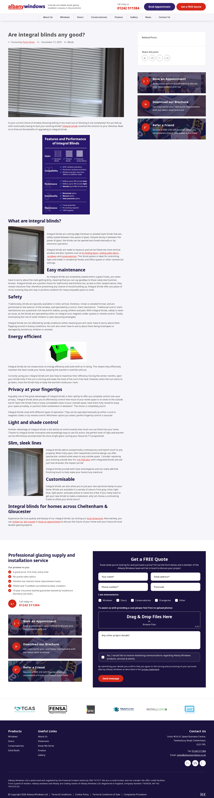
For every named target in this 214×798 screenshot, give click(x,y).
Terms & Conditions (61, 794)
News (148, 17)
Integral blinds (70, 126)
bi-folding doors (90, 253)
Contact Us (164, 17)
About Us (48, 17)
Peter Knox (29, 42)
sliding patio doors (109, 253)
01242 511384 (128, 8)
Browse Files (149, 624)
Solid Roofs (14, 750)
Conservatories (99, 17)
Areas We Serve (46, 745)
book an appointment (49, 521)
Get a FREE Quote (191, 6)
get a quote (29, 521)
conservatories (69, 256)
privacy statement (150, 669)
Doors (80, 17)
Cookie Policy (82, 794)
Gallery (134, 17)
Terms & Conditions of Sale (106, 794)
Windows (65, 17)
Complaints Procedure (135, 794)
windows (52, 256)
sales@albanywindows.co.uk (191, 755)
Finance (119, 17)
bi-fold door (84, 459)
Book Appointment (159, 6)
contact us (17, 521)
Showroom (43, 741)
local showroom (95, 518)
